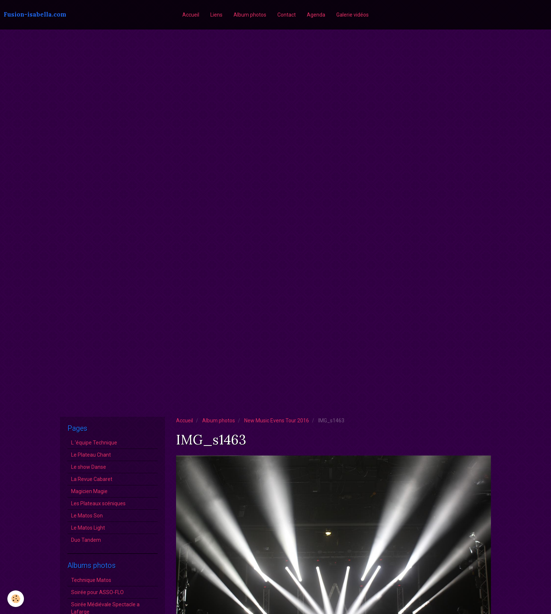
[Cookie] (15, 598)
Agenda (316, 15)
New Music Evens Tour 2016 (276, 420)
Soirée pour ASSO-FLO (97, 592)
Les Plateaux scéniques (98, 503)
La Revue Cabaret (91, 479)
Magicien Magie (89, 491)
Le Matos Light (88, 528)
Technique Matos (91, 580)
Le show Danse (88, 467)
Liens (216, 15)
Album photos (250, 15)
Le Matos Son (87, 516)
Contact (286, 15)
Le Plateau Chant (91, 455)
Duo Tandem (86, 540)
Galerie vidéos (352, 15)
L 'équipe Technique (94, 443)
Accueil (190, 15)
